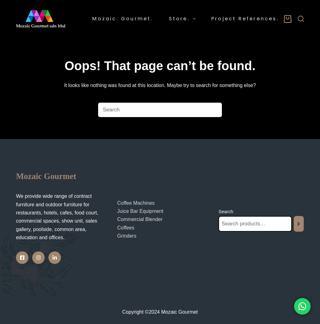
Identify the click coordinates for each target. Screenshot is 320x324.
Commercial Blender (139, 218)
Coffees (125, 226)
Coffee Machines (136, 201)
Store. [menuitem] (183, 19)
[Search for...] (152, 110)
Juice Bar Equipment (140, 210)
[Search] (301, 19)
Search (225, 210)
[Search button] (214, 110)
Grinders (126, 234)
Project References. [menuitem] (245, 18)
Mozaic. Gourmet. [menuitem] (122, 18)
